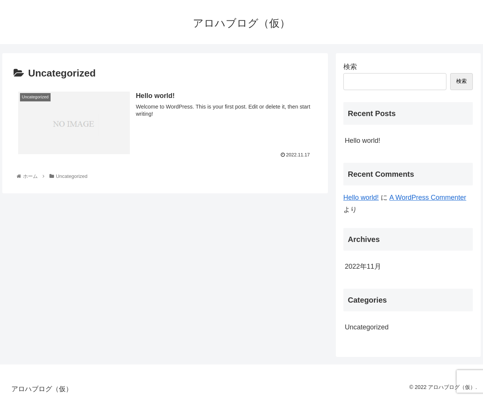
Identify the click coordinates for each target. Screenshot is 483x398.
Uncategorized (367, 327)
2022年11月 (363, 266)
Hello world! (362, 140)
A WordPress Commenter (427, 197)
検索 (350, 66)
